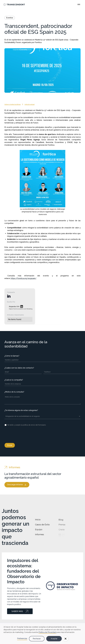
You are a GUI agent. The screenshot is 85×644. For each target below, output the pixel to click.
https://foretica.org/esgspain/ (23, 278)
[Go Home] (14, 4)
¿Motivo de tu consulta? (14, 392)
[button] (65, 638)
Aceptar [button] (54, 639)
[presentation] (21, 434)
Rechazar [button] (37, 639)
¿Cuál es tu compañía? (13, 380)
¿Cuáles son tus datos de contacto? (19, 368)
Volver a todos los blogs (12, 104)
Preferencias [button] (22, 638)
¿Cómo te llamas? (11, 356)
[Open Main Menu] (78, 4)
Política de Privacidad (47, 632)
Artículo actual (30, 104)
